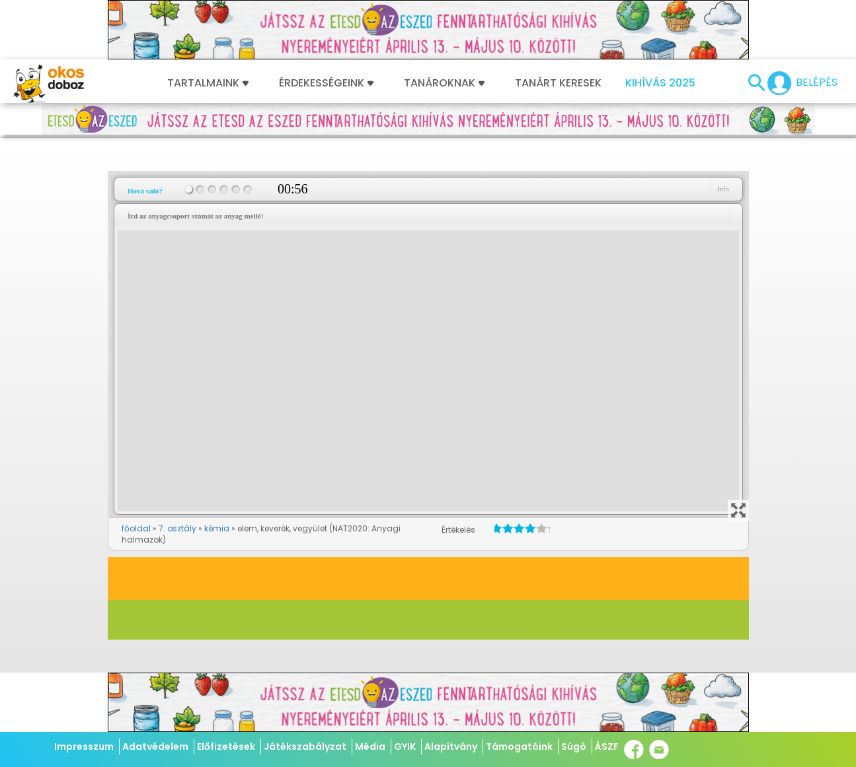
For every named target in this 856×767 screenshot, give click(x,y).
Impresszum (84, 746)
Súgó (573, 746)
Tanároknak (444, 83)
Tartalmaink (208, 83)
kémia (216, 528)
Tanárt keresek (558, 83)
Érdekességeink (326, 83)
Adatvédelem (155, 746)
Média (370, 746)
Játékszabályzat (305, 746)
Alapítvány (450, 746)
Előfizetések (226, 746)
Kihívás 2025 (660, 83)
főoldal (136, 528)
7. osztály (177, 528)
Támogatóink (519, 746)
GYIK (405, 746)
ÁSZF (607, 746)
